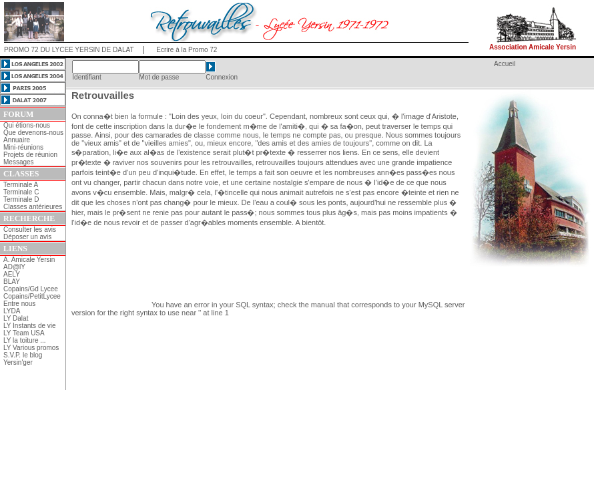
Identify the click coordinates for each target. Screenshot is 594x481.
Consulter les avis (29, 229)
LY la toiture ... (24, 340)
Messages (18, 162)
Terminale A (20, 184)
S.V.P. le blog (22, 355)
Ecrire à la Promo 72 (186, 49)
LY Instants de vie (29, 325)
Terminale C (21, 192)
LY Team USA (24, 333)
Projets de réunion (30, 154)
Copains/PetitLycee (32, 296)
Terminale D (21, 199)
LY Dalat (15, 318)
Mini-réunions (23, 147)
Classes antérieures (32, 206)
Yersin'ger (18, 362)
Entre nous (19, 303)
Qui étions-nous (26, 125)
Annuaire (16, 140)
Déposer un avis (27, 236)
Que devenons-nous (33, 132)
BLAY (11, 281)
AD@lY (14, 267)
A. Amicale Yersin (29, 259)
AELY (11, 274)
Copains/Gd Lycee (30, 289)
